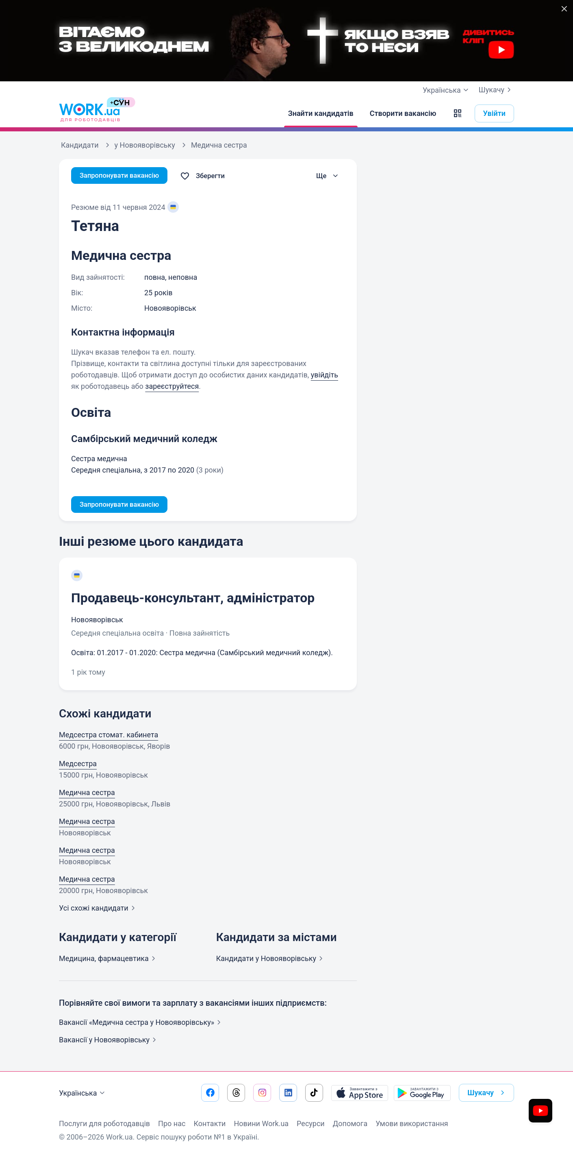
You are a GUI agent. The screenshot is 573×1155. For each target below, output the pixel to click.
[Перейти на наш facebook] (210, 1093)
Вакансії (109, 1041)
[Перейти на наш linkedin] (288, 1093)
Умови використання (411, 1123)
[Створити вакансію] (403, 113)
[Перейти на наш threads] (236, 1093)
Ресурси (311, 1123)
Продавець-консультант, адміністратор (193, 599)
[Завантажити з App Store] (359, 1093)
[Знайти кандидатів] (321, 113)
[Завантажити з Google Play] (422, 1093)
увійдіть (324, 374)
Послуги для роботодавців (104, 1123)
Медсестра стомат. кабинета (108, 736)
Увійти (494, 113)
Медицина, (108, 959)
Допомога (350, 1123)
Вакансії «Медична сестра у (141, 1023)
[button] (458, 113)
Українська (83, 1093)
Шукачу (496, 90)
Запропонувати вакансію (123, 176)
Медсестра (78, 765)
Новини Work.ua (261, 1123)
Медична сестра (87, 793)
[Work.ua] (89, 113)
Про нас (171, 1123)
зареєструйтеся (172, 386)
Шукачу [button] (487, 1092)
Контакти (209, 1123)
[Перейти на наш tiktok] (314, 1093)
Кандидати (271, 959)
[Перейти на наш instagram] (262, 1093)
